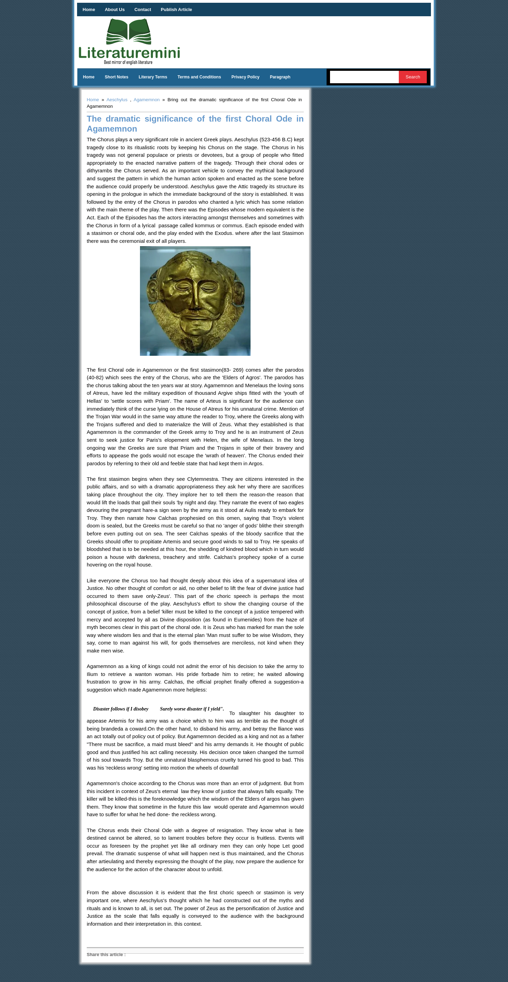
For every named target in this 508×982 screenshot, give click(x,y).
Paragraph (280, 77)
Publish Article (176, 9)
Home (89, 9)
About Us (115, 9)
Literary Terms (153, 77)
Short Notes (116, 77)
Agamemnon (147, 99)
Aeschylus (117, 99)
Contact (142, 9)
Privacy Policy (246, 77)
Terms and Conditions (199, 77)
